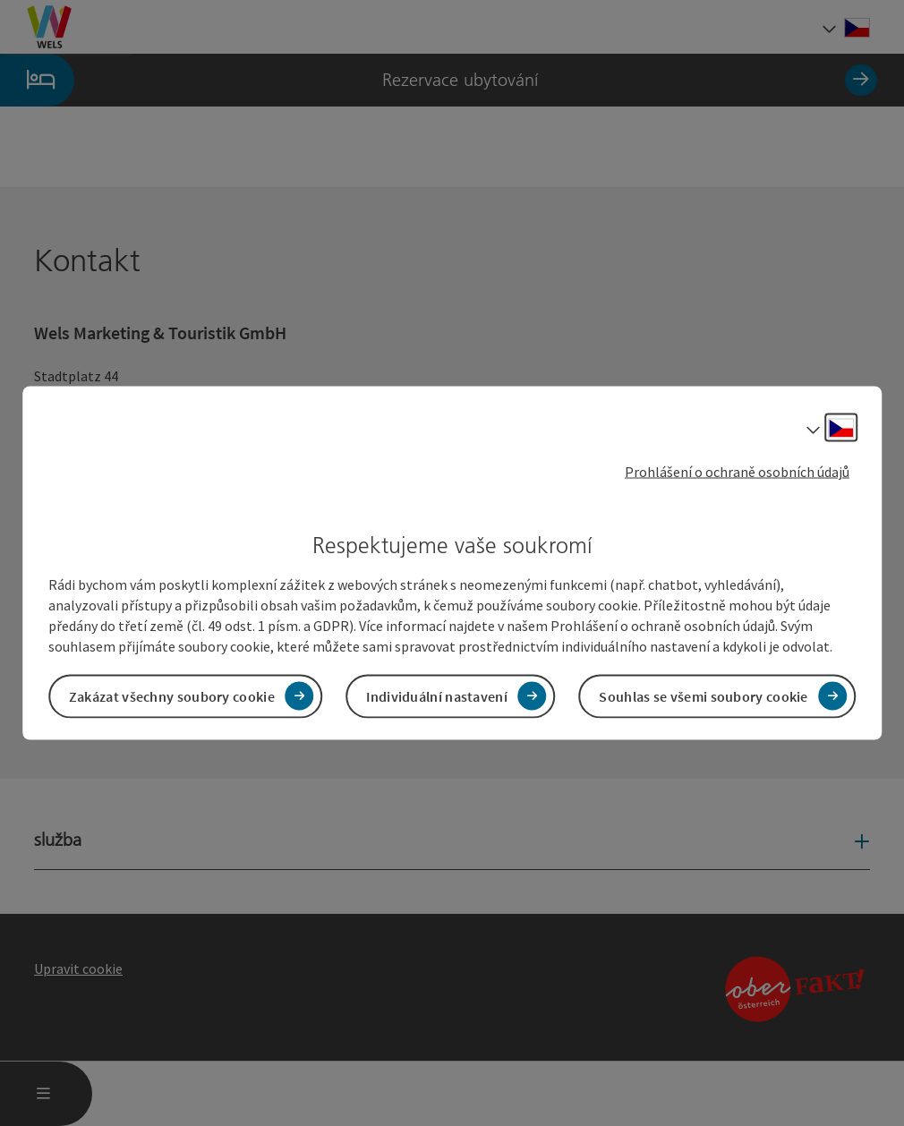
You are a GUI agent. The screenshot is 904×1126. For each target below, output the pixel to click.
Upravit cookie (78, 968)
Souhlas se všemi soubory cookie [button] (703, 695)
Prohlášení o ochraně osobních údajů (737, 472)
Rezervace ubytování (438, 80)
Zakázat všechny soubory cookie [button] (172, 695)
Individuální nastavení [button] (436, 695)
